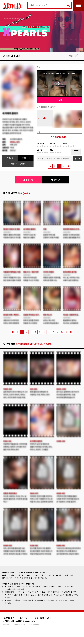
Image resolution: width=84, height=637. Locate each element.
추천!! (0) (28, 180)
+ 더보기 (45, 118)
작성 (77, 159)
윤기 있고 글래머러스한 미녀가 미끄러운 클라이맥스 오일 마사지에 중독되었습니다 (67, 394)
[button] (79, 119)
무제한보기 (26, 158)
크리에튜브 (74, 56)
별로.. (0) (55, 180)
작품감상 (10, 158)
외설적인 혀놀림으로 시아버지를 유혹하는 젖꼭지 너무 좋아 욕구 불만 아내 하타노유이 (15, 447)
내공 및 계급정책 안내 (42, 618)
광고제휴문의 (8, 618)
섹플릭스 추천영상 (18, 164)
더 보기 (59, 100)
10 (62, 332)
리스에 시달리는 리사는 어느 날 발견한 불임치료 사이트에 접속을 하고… (15, 499)
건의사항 (23, 618)
